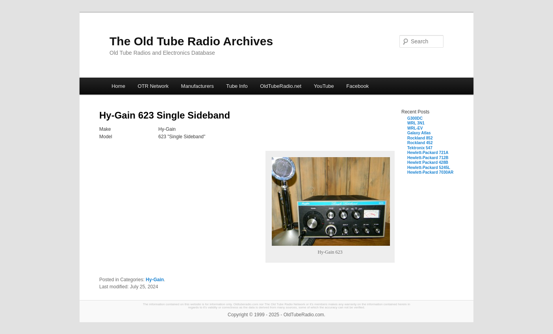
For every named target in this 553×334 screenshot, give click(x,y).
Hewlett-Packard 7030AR (430, 172)
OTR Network (153, 86)
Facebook (357, 86)
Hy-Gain (155, 279)
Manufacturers (197, 86)
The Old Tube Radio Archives (191, 41)
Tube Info (236, 86)
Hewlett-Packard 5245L (428, 167)
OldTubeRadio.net (280, 86)
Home (118, 86)
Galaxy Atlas (419, 133)
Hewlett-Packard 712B (428, 158)
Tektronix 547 (419, 148)
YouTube (324, 86)
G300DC (415, 118)
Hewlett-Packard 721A (428, 152)
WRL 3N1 (416, 123)
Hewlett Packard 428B (427, 162)
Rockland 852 (419, 138)
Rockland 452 (419, 143)
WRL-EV (415, 128)
